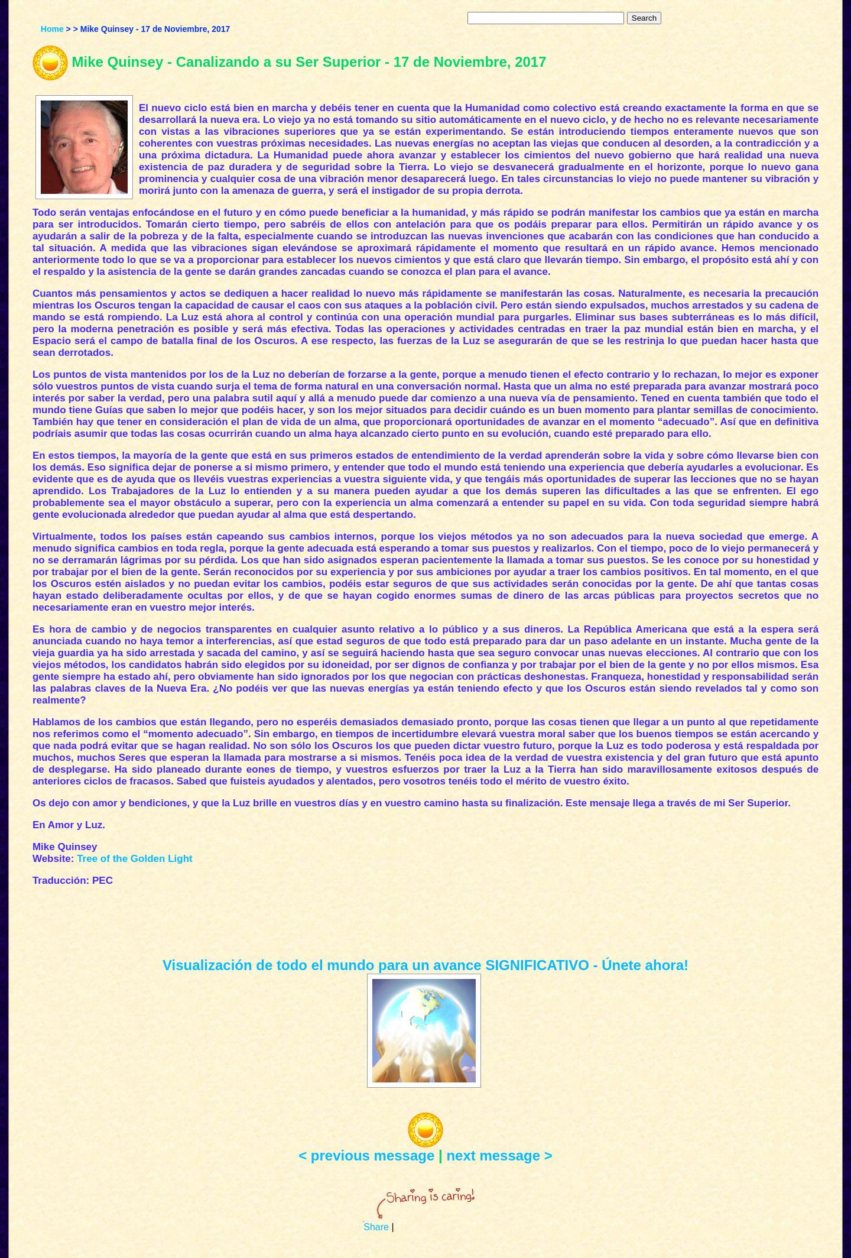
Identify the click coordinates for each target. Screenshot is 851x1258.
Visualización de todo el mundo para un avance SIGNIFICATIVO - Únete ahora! (425, 965)
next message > (499, 1155)
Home (52, 29)
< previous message (366, 1155)
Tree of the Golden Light (135, 858)
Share (376, 1227)
